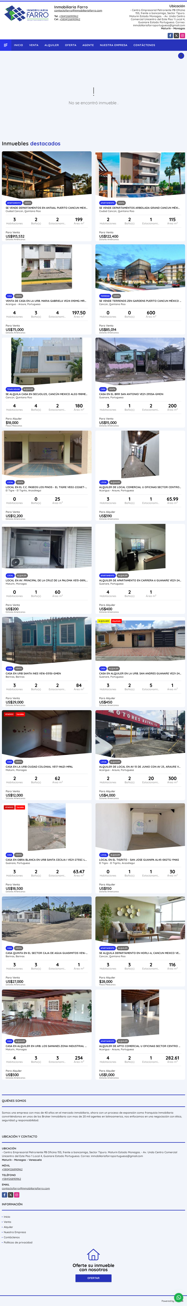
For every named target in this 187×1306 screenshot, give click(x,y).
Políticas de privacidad (18, 1242)
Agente (88, 45)
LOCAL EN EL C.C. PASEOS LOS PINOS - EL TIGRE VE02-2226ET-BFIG (47, 487)
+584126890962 (68, 16)
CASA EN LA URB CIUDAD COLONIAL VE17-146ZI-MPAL (39, 766)
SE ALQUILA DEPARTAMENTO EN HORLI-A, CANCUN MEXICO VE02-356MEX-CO (140, 953)
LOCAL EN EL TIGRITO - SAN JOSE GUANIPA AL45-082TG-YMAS (139, 859)
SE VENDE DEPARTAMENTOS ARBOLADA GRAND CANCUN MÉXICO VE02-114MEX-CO (140, 207)
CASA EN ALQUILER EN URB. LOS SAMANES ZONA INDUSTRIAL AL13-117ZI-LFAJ (47, 1046)
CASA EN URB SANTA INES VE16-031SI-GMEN (33, 673)
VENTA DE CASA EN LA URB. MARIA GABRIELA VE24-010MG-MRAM (47, 300)
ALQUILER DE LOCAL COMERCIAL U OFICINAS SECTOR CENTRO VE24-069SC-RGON (140, 487)
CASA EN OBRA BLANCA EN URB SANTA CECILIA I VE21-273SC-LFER (47, 859)
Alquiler (52, 45)
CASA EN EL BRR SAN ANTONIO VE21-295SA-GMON (131, 394)
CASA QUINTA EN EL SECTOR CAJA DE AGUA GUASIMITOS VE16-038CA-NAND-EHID (47, 953)
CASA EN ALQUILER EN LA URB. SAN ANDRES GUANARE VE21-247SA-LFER (140, 673)
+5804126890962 (70, 19)
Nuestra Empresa (113, 45)
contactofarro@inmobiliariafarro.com (78, 10)
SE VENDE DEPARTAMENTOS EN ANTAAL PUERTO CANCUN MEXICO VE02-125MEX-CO (47, 207)
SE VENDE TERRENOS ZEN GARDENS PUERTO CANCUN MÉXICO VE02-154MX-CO (140, 300)
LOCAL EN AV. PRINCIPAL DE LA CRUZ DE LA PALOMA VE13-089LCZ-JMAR (47, 580)
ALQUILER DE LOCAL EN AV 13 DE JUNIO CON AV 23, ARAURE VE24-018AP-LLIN (140, 766)
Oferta (70, 45)
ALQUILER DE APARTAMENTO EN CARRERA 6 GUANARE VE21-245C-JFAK (140, 580)
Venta (33, 45)
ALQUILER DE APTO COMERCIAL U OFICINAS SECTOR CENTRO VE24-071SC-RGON (140, 1046)
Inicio (18, 45)
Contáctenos (144, 45)
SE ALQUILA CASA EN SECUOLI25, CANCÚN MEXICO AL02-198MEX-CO (47, 394)
